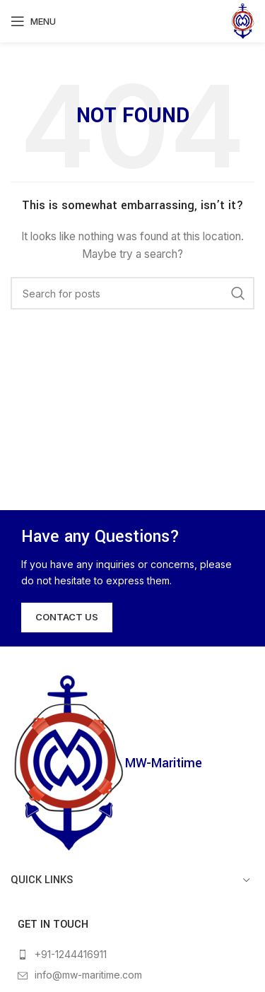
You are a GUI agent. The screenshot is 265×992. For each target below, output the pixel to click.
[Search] (132, 293)
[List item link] (132, 954)
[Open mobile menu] (33, 21)
